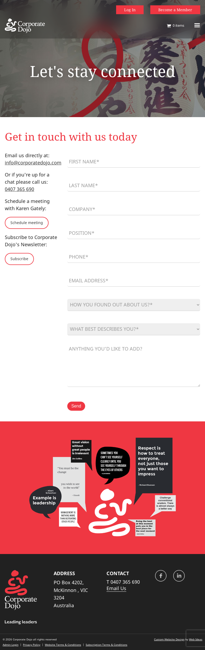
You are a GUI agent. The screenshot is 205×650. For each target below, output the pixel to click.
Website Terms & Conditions (63, 645)
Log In (130, 9)
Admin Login (10, 645)
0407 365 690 (19, 189)
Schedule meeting (26, 222)
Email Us (116, 588)
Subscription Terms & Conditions (106, 645)
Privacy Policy (31, 645)
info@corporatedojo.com (33, 162)
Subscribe (19, 258)
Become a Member (175, 9)
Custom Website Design (169, 639)
